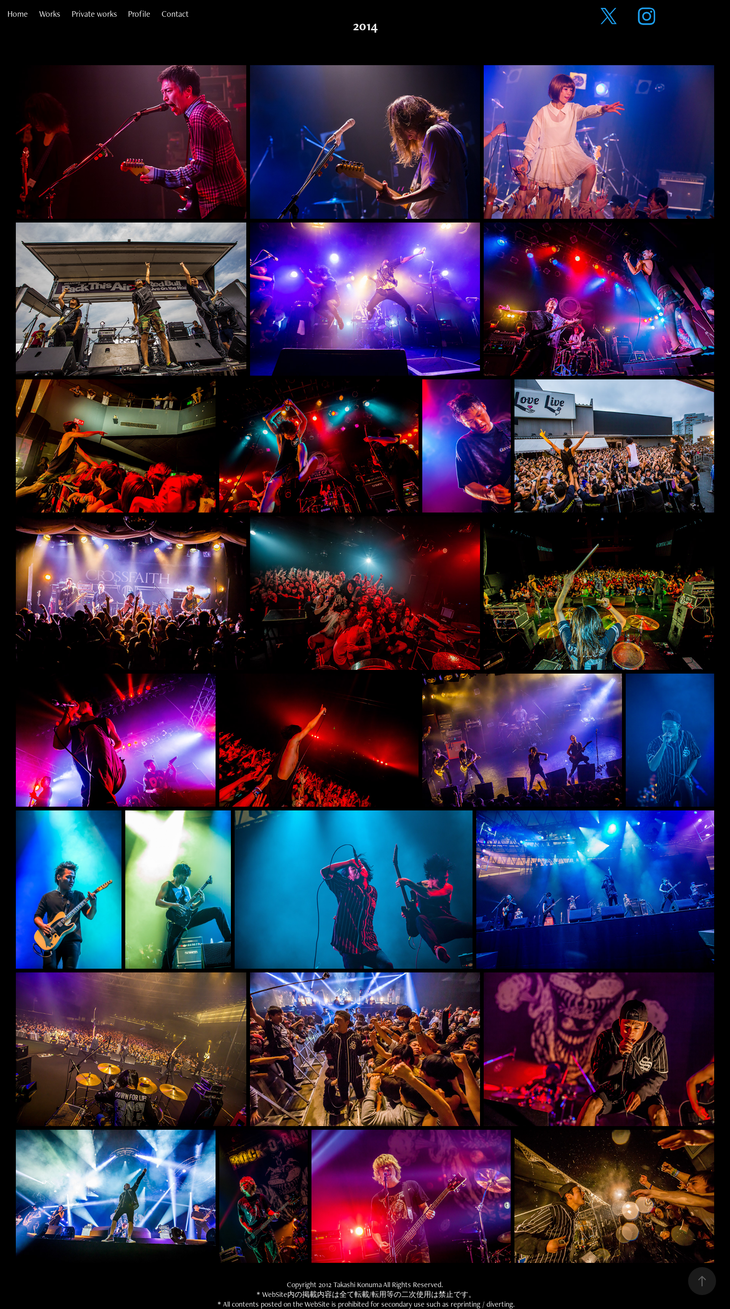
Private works (94, 13)
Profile (139, 13)
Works (49, 13)
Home (17, 13)
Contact (175, 13)
